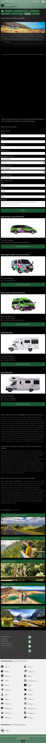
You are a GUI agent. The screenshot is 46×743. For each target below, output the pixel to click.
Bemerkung (4, 199)
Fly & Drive (35, 13)
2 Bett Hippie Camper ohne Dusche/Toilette (15, 255)
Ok (23, 741)
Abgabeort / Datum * (6, 166)
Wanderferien (6, 13)
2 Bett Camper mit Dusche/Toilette (12, 217)
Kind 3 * (3, 194)
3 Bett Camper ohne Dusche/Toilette (13, 293)
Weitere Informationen (23, 738)
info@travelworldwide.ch (7, 647)
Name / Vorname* (6, 131)
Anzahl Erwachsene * (6, 175)
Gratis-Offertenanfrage (30, 247)
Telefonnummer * (5, 150)
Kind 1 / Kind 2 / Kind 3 (7, 180)
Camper (27, 13)
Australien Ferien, (13, 419)
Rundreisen (8, 11)
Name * (3, 133)
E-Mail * (3, 145)
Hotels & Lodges (18, 13)
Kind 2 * (3, 188)
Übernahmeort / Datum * (7, 156)
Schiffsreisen (34, 11)
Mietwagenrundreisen (21, 11)
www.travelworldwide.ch (7, 649)
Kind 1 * (3, 183)
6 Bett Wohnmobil (7, 372)
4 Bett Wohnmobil (7, 332)
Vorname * (4, 139)
